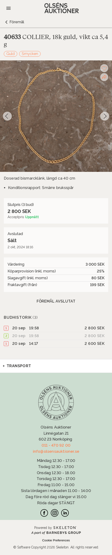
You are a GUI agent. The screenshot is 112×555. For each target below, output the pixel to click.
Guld (10, 53)
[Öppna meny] (8, 8)
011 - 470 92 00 (56, 445)
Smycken (30, 53)
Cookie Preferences (56, 540)
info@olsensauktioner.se (56, 451)
